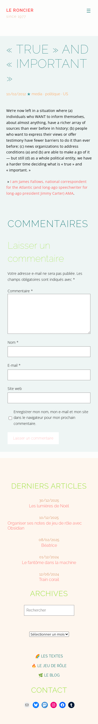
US (65, 94)
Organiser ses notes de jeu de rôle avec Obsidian (45, 526)
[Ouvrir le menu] (88, 11)
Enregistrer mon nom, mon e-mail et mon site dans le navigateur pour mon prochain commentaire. (51, 417)
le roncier (20, 10)
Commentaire (20, 290)
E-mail (14, 365)
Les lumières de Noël (49, 505)
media (37, 94)
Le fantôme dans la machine (49, 562)
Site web (15, 388)
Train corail (49, 579)
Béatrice (49, 545)
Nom (13, 342)
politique (52, 94)
